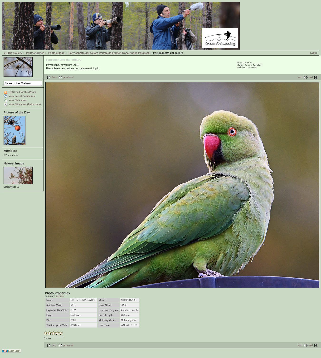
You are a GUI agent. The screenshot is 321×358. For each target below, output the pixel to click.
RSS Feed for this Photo (22, 92)
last (311, 77)
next (299, 77)
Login (313, 52)
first (54, 77)
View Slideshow (18, 100)
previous (68, 77)
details (60, 296)
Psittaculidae (56, 52)
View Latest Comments (22, 96)
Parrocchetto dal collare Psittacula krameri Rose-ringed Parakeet (108, 52)
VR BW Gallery (13, 52)
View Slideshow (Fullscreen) (25, 104)
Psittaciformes (35, 52)
